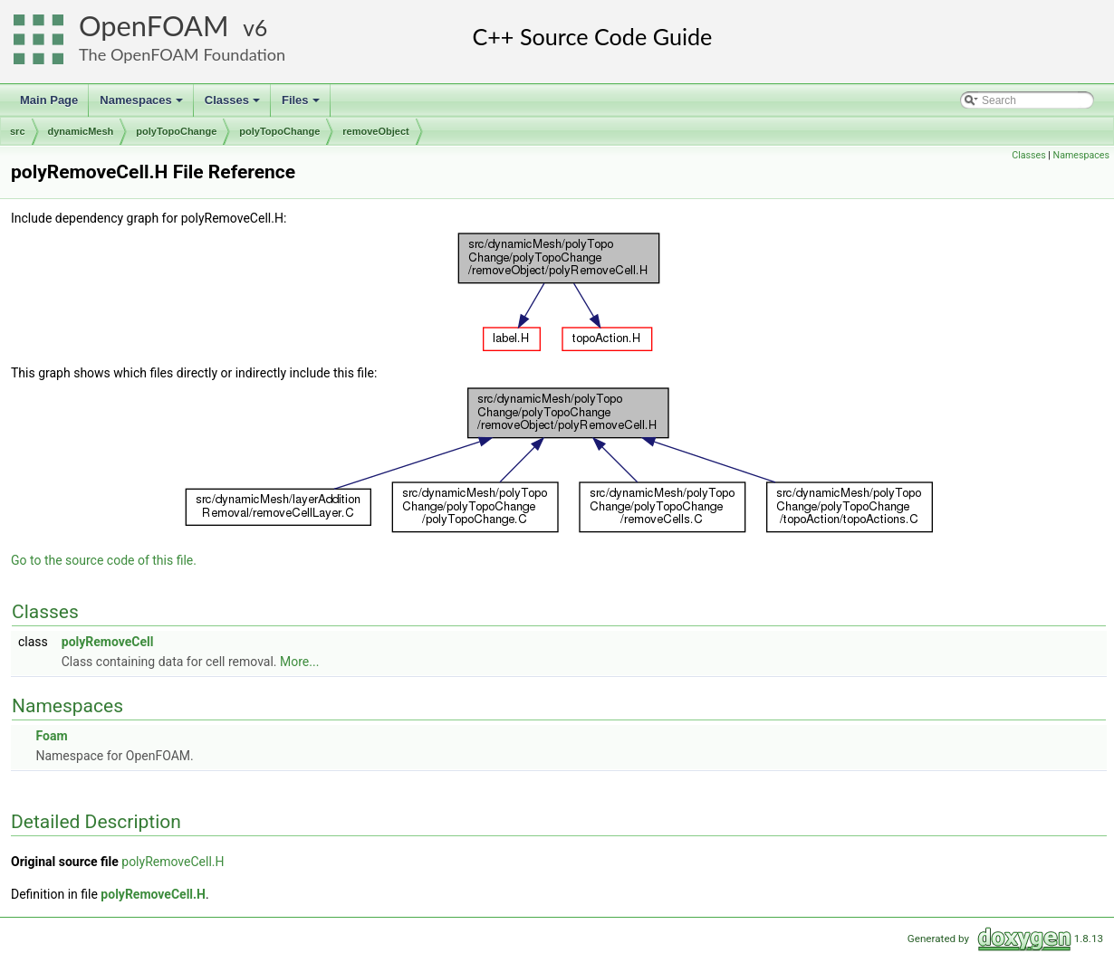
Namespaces (143, 105)
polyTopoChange (176, 131)
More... (299, 661)
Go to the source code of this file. (104, 560)
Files (302, 105)
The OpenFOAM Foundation (182, 54)
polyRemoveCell (108, 641)
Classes (234, 105)
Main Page (49, 100)
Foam (51, 736)
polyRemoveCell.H (172, 861)
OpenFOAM (154, 26)
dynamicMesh (81, 131)
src (17, 131)
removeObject (375, 131)
